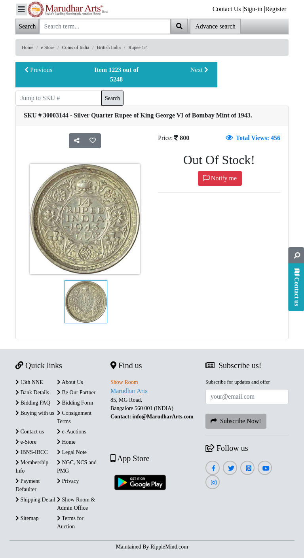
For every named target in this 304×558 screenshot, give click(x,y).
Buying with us (34, 413)
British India (109, 47)
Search (112, 98)
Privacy (68, 481)
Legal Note (72, 452)
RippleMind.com (169, 547)
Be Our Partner (76, 392)
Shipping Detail (35, 500)
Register (275, 9)
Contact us (29, 432)
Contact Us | (228, 9)
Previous (38, 69)
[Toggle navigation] (21, 9)
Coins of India (75, 47)
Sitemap (26, 518)
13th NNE (29, 382)
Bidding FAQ (32, 403)
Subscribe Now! (236, 421)
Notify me (220, 178)
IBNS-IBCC (31, 452)
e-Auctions (71, 432)
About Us (70, 382)
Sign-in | (254, 9)
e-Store (25, 442)
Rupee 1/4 (138, 47)
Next (199, 69)
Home (27, 47)
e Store (48, 47)
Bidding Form (75, 403)
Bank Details (32, 392)
